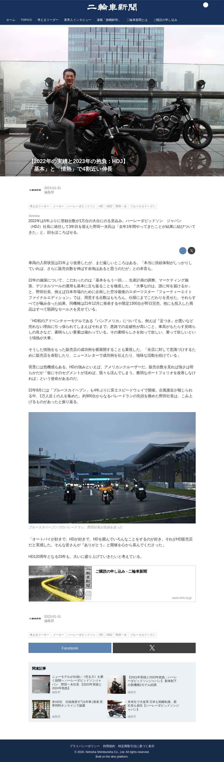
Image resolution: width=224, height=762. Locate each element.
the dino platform (117, 756)
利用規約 (109, 746)
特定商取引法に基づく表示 (136, 746)
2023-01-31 (52, 188)
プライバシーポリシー (85, 746)
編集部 (49, 192)
